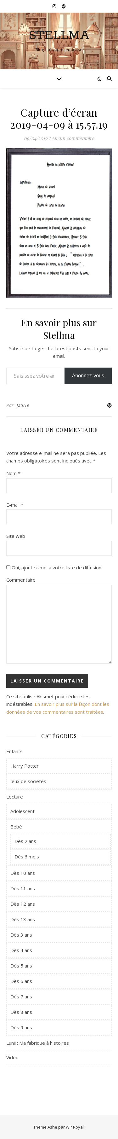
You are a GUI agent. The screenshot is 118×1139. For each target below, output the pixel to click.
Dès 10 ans (22, 873)
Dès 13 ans (22, 919)
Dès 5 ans (21, 965)
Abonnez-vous (88, 375)
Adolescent (22, 811)
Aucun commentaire (73, 138)
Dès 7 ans (21, 996)
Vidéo (12, 1057)
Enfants (14, 751)
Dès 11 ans (22, 888)
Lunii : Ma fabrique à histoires (37, 1043)
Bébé (16, 826)
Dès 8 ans (21, 1012)
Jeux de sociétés (28, 781)
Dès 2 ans (25, 841)
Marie (23, 405)
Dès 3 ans (21, 935)
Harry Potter (24, 766)
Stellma (59, 35)
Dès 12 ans (22, 904)
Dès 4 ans (21, 950)
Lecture (14, 796)
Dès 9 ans (21, 1027)
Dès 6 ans (21, 981)
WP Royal (75, 1127)
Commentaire (21, 580)
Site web (15, 536)
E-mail (14, 505)
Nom (13, 473)
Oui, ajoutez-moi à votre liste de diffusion (53, 567)
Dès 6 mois (26, 856)
